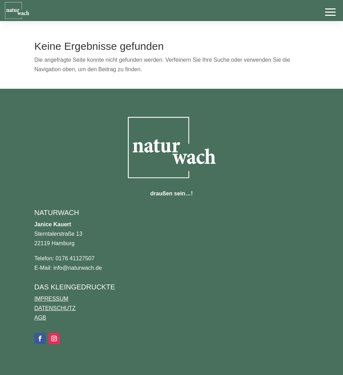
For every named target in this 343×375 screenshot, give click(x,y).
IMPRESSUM (51, 299)
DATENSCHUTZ (55, 308)
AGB (40, 318)
